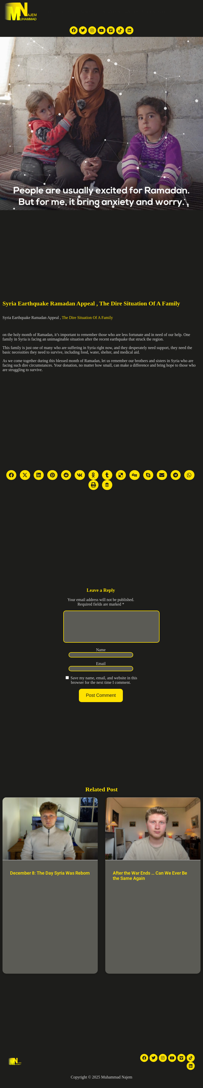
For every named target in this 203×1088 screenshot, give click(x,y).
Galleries (131, 11)
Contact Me (188, 11)
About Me (166, 11)
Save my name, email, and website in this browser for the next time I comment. (104, 686)
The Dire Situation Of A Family (87, 317)
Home (50, 11)
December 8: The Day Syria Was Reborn (50, 879)
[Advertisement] (101, 248)
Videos (114, 11)
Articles (148, 11)
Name (101, 656)
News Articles (92, 11)
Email (101, 669)
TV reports (68, 11)
